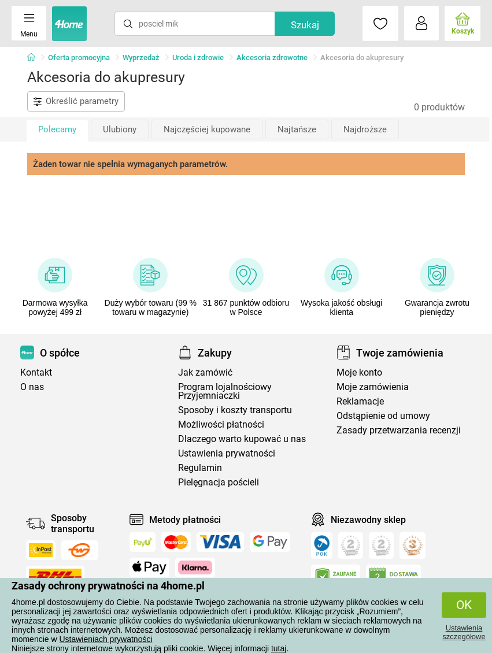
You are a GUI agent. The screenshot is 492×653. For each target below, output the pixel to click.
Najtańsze (297, 129)
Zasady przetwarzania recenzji (398, 430)
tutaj (278, 648)
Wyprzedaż (141, 57)
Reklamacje (360, 401)
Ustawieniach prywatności (105, 639)
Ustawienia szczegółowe (463, 632)
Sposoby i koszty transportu (235, 410)
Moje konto (359, 372)
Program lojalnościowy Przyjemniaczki (225, 391)
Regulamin (200, 467)
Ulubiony (119, 129)
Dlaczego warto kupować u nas (242, 439)
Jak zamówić (205, 372)
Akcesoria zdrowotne (272, 57)
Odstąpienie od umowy (383, 415)
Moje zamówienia (372, 387)
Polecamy (57, 129)
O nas (32, 387)
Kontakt (36, 372)
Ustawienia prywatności (226, 453)
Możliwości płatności (221, 424)
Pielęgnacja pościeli (218, 482)
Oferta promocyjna (79, 57)
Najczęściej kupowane (207, 129)
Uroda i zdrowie (198, 57)
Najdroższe (365, 129)
